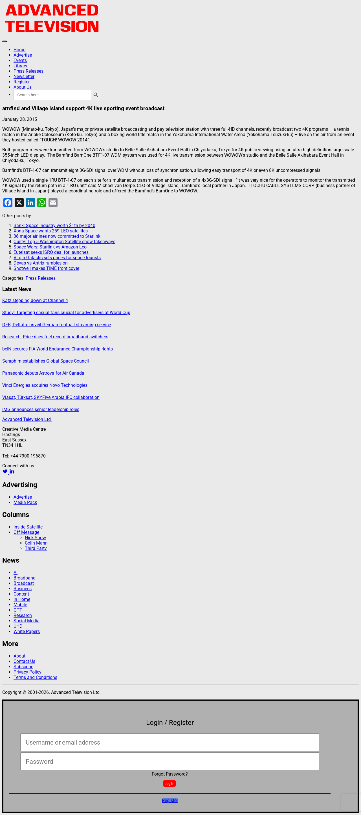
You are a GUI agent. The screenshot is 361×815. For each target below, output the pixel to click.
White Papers (27, 631)
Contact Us (24, 661)
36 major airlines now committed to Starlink (57, 236)
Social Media (26, 620)
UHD (18, 626)
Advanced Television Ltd (27, 419)
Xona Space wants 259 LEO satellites (51, 231)
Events (20, 60)
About (19, 656)
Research (23, 615)
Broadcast (24, 583)
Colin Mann (36, 543)
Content (21, 594)
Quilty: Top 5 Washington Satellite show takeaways (64, 241)
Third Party (36, 548)
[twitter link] (5, 472)
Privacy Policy (27, 672)
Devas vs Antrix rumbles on (41, 263)
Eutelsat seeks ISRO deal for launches (51, 252)
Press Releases (28, 71)
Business (23, 588)
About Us (23, 87)
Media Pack (25, 502)
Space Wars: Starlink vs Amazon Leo (50, 247)
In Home (22, 599)
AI (15, 572)
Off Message (26, 532)
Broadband (25, 578)
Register (22, 82)
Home (19, 49)
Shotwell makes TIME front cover (46, 268)
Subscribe (23, 666)
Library (20, 65)
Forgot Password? (170, 774)
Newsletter (24, 76)
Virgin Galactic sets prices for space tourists (57, 257)
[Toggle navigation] (4, 41)
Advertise (23, 55)
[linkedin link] (12, 472)
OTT (18, 610)
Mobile (20, 604)
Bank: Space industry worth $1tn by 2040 (54, 225)
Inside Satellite (28, 527)
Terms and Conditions (35, 677)
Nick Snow (35, 537)
